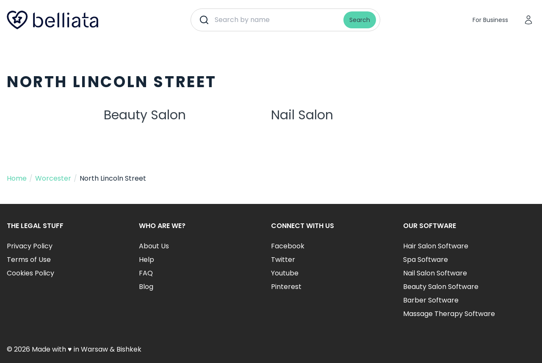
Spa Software (425, 259)
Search (359, 20)
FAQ (146, 273)
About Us (154, 246)
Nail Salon (302, 115)
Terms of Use (29, 259)
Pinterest (286, 287)
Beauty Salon (145, 115)
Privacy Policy (30, 246)
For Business (490, 20)
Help (146, 259)
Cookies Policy (30, 273)
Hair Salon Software (435, 246)
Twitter (283, 259)
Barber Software (431, 300)
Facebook (287, 246)
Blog (146, 287)
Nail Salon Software (435, 273)
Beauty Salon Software (440, 287)
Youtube (285, 273)
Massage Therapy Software (449, 314)
